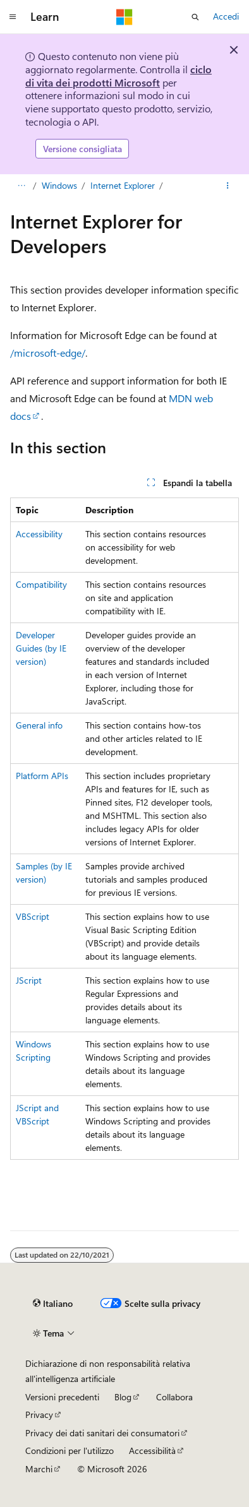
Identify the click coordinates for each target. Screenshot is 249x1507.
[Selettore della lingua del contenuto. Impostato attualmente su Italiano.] (52, 1304)
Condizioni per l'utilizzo (69, 1450)
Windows (59, 185)
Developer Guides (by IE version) (41, 648)
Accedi (226, 16)
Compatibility (41, 584)
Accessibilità (152, 1450)
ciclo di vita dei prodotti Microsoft (118, 76)
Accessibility (39, 534)
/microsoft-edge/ (47, 352)
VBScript (32, 916)
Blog (122, 1397)
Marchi (38, 1469)
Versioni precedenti (62, 1397)
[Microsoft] (124, 17)
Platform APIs (42, 776)
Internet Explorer (122, 185)
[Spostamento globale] (12, 17)
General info (39, 725)
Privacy (39, 1415)
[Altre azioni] (228, 186)
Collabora (174, 1397)
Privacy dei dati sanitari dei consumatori (102, 1433)
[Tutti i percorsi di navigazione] (21, 186)
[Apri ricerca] (195, 17)
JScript (29, 980)
